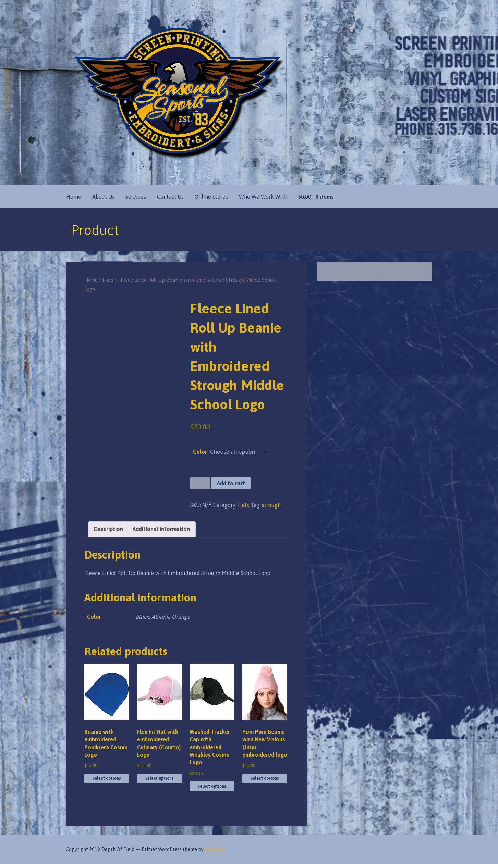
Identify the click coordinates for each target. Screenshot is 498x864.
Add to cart (231, 483)
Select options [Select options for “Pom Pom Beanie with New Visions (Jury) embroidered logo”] (265, 778)
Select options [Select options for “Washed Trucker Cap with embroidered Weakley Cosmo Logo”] (212, 786)
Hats (107, 280)
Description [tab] (108, 529)
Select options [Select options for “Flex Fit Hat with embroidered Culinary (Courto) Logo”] (159, 778)
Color (200, 452)
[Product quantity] (200, 483)
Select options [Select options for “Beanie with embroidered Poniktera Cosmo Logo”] (107, 778)
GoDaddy (215, 849)
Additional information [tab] (161, 529)
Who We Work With (263, 196)
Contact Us (170, 196)
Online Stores (211, 196)
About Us (103, 196)
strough (271, 505)
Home (73, 196)
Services (135, 196)
